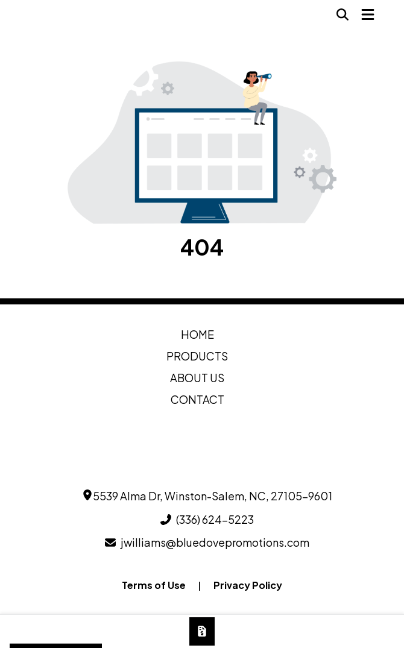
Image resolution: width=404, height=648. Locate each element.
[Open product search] (342, 14)
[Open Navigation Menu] (368, 14)
